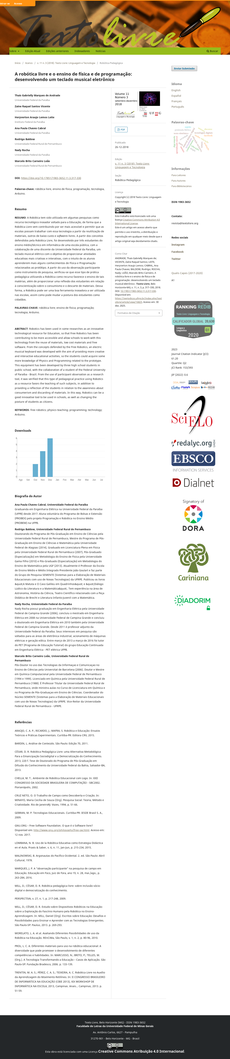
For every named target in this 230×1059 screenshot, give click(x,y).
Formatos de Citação (129, 313)
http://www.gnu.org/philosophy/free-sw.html (61, 830)
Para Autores (178, 180)
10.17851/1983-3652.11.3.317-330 (138, 291)
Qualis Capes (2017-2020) (187, 273)
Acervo (29, 63)
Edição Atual (32, 51)
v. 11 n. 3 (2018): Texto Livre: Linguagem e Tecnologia (66, 63)
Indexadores (82, 51)
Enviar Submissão (184, 68)
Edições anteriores (57, 51)
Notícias (101, 51)
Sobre (13, 51)
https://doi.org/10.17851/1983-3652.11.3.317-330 (51, 178)
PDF (122, 129)
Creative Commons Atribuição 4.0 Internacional (141, 1051)
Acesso (18, 3)
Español (176, 95)
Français (176, 101)
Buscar (212, 51)
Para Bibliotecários (181, 186)
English (176, 90)
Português (177, 106)
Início (18, 63)
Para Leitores (178, 175)
